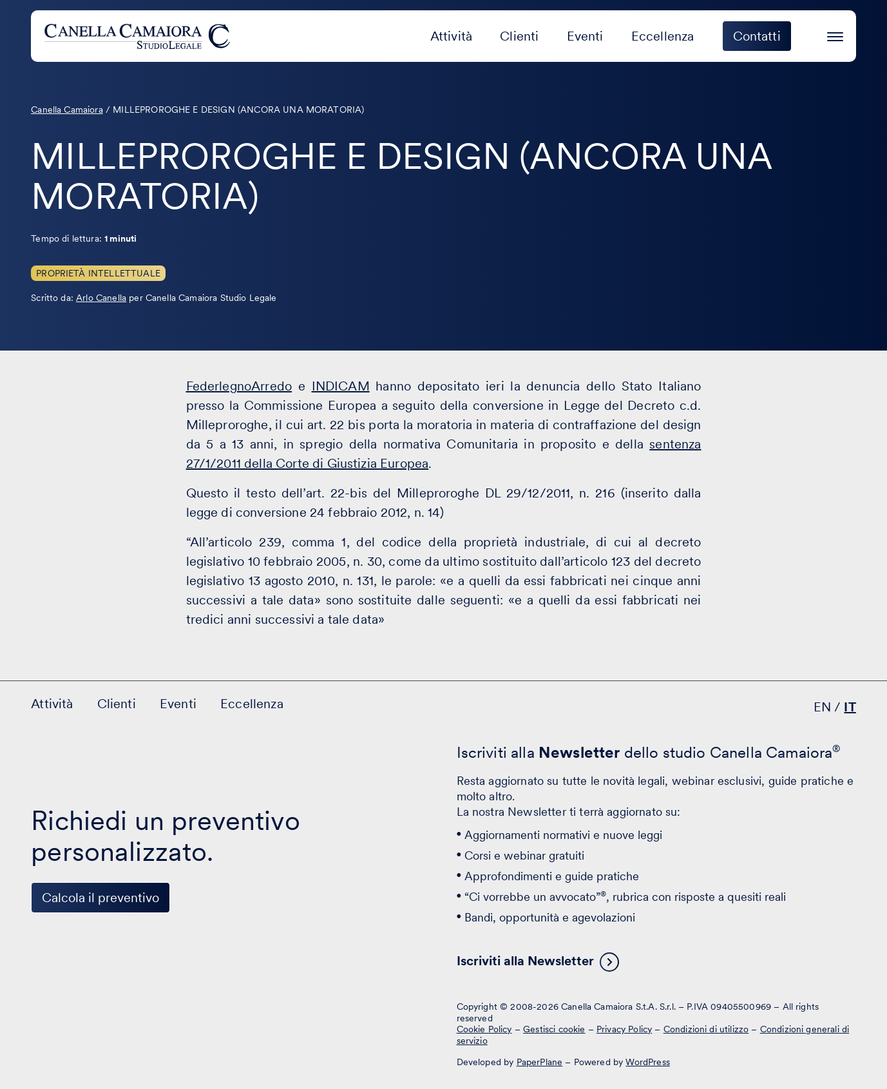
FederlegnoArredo (239, 386)
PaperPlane (540, 1062)
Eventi (585, 36)
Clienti (519, 36)
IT (849, 707)
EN (822, 707)
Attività (451, 36)
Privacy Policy (624, 1029)
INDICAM (341, 386)
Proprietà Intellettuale (98, 273)
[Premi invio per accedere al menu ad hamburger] (835, 34)
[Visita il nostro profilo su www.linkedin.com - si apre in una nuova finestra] (46, 1016)
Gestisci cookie (554, 1029)
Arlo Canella (101, 298)
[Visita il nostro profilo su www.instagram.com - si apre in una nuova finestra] (126, 1016)
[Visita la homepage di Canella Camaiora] (139, 36)
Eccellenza (662, 36)
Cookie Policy (484, 1029)
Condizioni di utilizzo (706, 1029)
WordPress (647, 1062)
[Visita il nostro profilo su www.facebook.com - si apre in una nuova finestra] (86, 1016)
